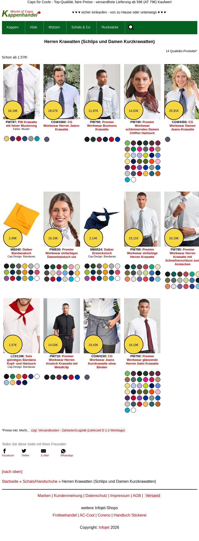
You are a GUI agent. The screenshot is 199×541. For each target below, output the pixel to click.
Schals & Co (80, 27)
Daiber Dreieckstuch (103, 251)
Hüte (33, 27)
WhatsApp (69, 453)
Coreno (104, 515)
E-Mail (49, 453)
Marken (44, 496)
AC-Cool (87, 515)
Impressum (120, 496)
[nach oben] (12, 472)
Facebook (10, 453)
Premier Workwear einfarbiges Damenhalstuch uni (61, 253)
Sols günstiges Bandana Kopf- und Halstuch (21, 359)
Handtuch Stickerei (130, 515)
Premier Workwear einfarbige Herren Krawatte (142, 253)
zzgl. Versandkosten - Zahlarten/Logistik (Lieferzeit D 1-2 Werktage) (78, 430)
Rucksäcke (110, 27)
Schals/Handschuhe (40, 481)
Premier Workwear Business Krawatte (102, 125)
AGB (137, 496)
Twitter (30, 453)
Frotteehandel (64, 515)
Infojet (104, 527)
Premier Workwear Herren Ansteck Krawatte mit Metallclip (61, 361)
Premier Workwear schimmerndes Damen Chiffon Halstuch (142, 127)
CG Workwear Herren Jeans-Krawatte (61, 125)
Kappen (13, 27)
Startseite (10, 481)
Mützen (54, 27)
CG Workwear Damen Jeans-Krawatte (182, 125)
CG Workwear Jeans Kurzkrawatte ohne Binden (102, 361)
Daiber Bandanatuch (21, 251)
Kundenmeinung (68, 496)
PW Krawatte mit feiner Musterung (21, 123)
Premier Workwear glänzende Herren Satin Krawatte (142, 359)
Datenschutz (96, 496)
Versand (153, 496)
